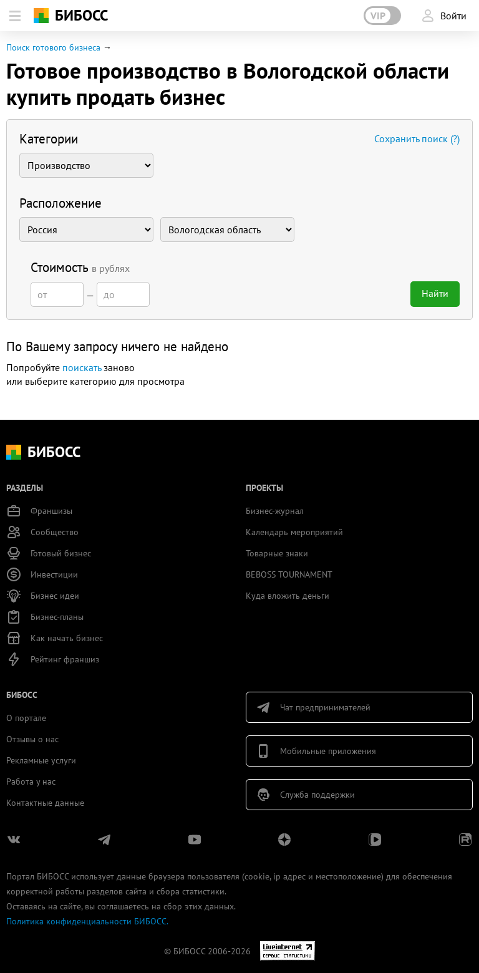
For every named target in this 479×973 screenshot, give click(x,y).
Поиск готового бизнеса (53, 47)
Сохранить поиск (417, 138)
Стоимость (80, 267)
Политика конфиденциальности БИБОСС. (87, 921)
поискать (81, 367)
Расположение (60, 203)
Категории (48, 139)
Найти (435, 293)
